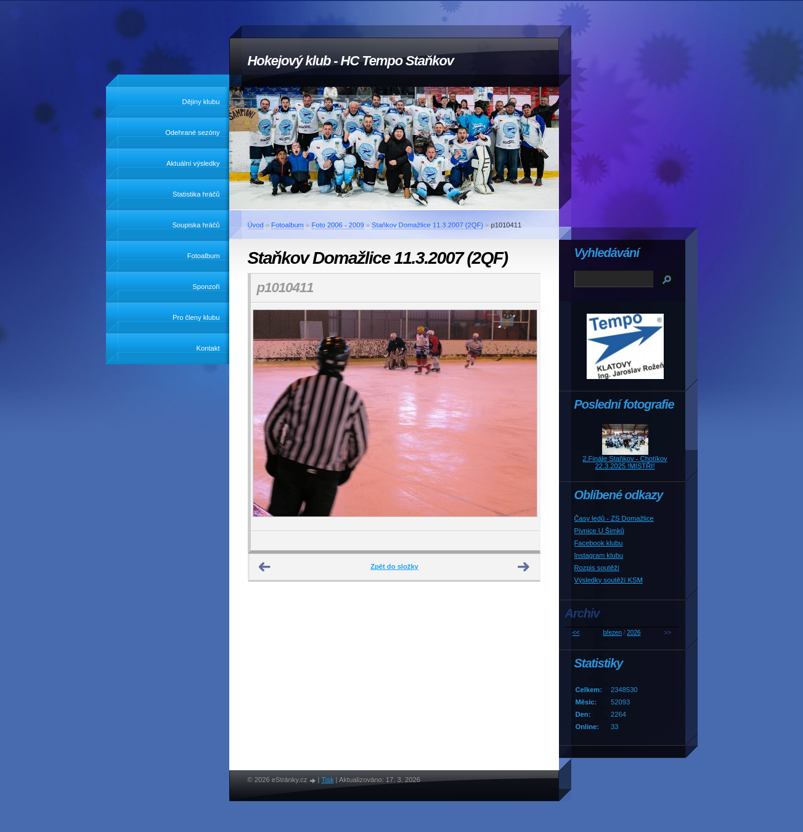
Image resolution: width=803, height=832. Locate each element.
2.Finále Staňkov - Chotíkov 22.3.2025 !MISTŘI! (624, 462)
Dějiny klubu (201, 101)
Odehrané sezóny (192, 132)
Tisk (327, 779)
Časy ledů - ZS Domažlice (614, 518)
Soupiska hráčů (195, 225)
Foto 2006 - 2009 (337, 225)
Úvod (256, 225)
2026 (633, 632)
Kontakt (208, 348)
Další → (524, 567)
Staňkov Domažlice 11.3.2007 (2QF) (427, 225)
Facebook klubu (598, 543)
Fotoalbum (203, 255)
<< (576, 632)
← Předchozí (265, 567)
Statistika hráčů (196, 194)
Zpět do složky (394, 566)
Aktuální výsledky (192, 163)
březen (612, 632)
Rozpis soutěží (596, 567)
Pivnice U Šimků (599, 530)
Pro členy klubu (196, 317)
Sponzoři (205, 286)
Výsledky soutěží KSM (608, 580)
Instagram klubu (599, 555)
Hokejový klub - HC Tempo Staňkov (351, 60)
